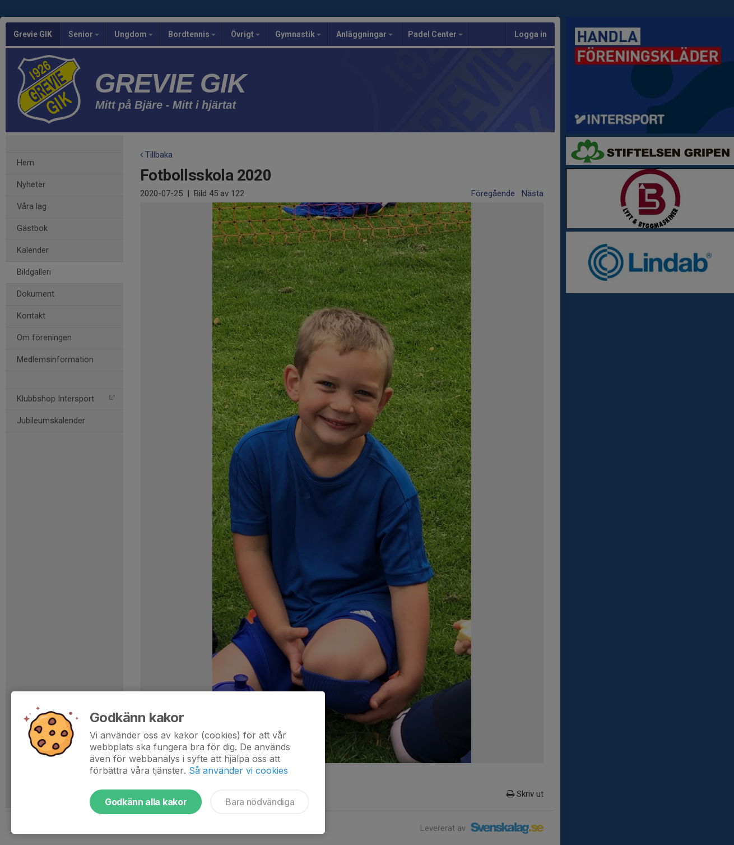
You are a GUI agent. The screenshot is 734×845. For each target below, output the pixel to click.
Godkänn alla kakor (146, 801)
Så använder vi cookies (238, 770)
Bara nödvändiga (259, 801)
